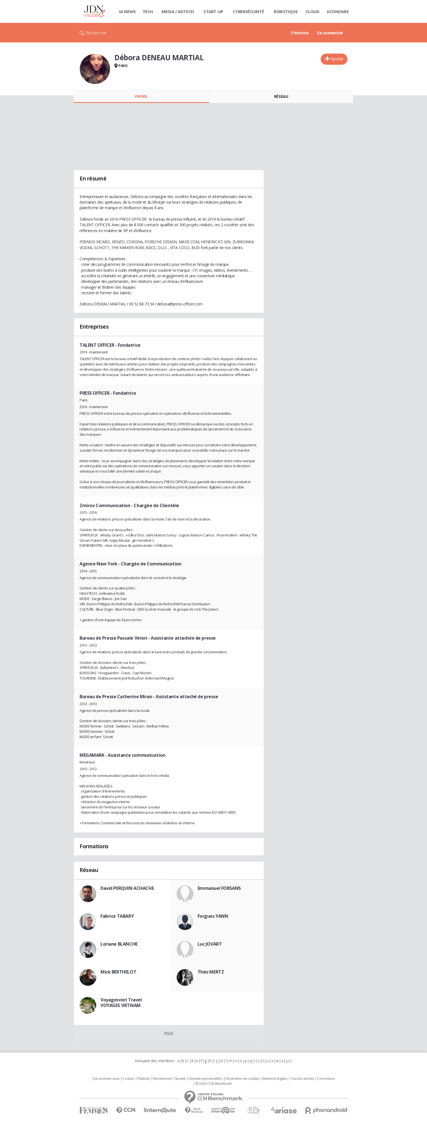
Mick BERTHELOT (118, 972)
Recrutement (162, 1079)
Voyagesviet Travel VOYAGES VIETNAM (121, 1002)
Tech (148, 11)
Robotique (286, 11)
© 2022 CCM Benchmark (214, 1084)
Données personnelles (205, 1079)
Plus (168, 1032)
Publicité (143, 1079)
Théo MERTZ (211, 972)
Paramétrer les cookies (243, 1079)
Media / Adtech (178, 11)
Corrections (325, 1079)
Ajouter (337, 58)
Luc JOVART (210, 944)
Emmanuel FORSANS (219, 888)
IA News (127, 11)
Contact (128, 1079)
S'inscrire (300, 32)
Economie (338, 11)
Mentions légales (275, 1079)
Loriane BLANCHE (119, 944)
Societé (180, 1079)
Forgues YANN (213, 916)
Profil (141, 96)
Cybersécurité (248, 11)
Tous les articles (302, 1079)
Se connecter (330, 32)
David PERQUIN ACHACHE (127, 888)
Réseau (281, 96)
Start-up (213, 11)
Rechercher (96, 32)
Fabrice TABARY (117, 916)
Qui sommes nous (105, 1079)
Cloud (313, 11)
